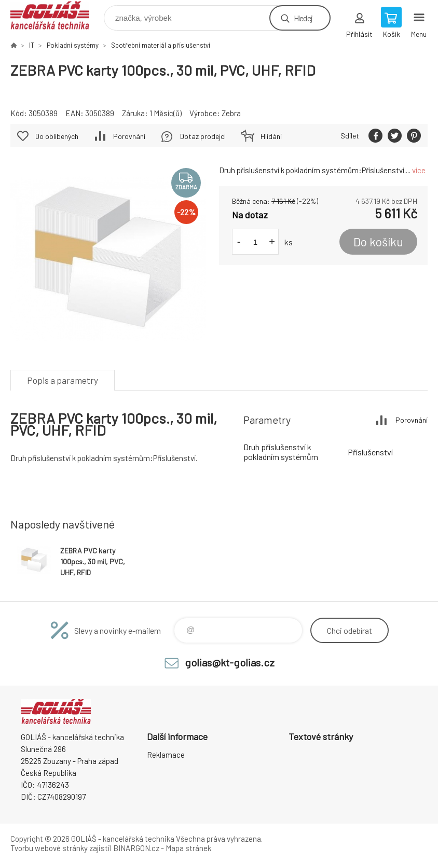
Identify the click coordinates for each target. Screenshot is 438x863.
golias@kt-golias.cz (230, 662)
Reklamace (166, 754)
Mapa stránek (188, 848)
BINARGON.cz (136, 848)
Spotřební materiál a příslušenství (160, 45)
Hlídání (271, 136)
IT (31, 45)
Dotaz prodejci (203, 136)
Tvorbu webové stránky (49, 848)
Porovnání (129, 136)
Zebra (231, 113)
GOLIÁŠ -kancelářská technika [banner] (56, 15)
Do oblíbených (56, 136)
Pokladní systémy (73, 45)
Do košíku (378, 241)
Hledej (303, 18)
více (419, 170)
